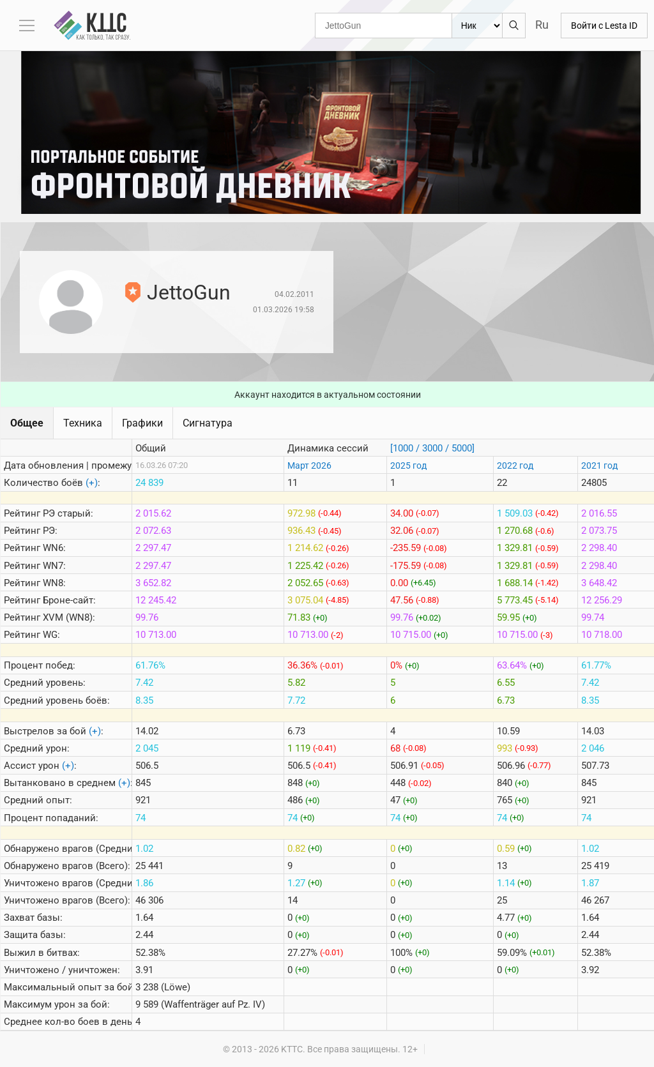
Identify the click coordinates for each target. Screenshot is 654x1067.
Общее (26, 423)
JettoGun (189, 292)
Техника (82, 423)
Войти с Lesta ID (604, 25)
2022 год (515, 465)
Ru (542, 24)
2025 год (408, 465)
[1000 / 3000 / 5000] (432, 448)
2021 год (599, 465)
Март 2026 (309, 465)
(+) (92, 482)
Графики (142, 423)
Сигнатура (207, 423)
